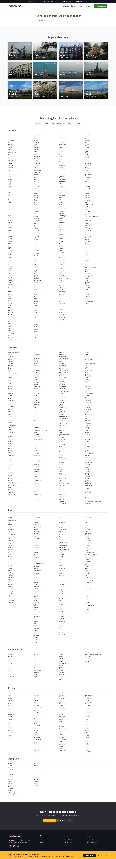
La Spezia (36, 287)
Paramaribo (88, 354)
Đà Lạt (86, 598)
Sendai (35, 632)
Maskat (35, 662)
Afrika (69, 123)
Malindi (35, 728)
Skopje (61, 192)
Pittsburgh (88, 452)
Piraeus (35, 206)
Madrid (87, 193)
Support (81, 6)
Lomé (86, 721)
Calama (36, 360)
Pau (9, 323)
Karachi (61, 591)
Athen (35, 177)
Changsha (10, 549)
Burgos (87, 153)
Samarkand (88, 588)
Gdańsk (61, 238)
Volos (35, 223)
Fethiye (61, 670)
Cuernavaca (62, 377)
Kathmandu (62, 583)
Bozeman (87, 379)
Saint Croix (88, 503)
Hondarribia (88, 177)
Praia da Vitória (63, 277)
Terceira (61, 280)
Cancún (61, 361)
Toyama (36, 641)
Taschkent (88, 589)
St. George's (11, 406)
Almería (87, 144)
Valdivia (35, 377)
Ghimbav (61, 296)
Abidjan (10, 737)
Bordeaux (10, 272)
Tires (60, 282)
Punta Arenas (37, 372)
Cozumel (61, 375)
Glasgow (87, 285)
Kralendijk (10, 416)
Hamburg (36, 149)
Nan (86, 556)
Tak (86, 575)
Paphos (10, 209)
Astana (61, 519)
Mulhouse (10, 314)
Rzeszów (61, 252)
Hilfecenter (90, 839)
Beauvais (10, 266)
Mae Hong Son (89, 549)
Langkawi (61, 552)
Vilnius (61, 138)
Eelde (60, 178)
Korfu (35, 181)
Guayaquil (36, 446)
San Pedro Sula (37, 484)
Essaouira (61, 698)
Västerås (87, 245)
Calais (9, 275)
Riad (35, 678)
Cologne (36, 140)
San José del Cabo (64, 434)
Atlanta (87, 368)
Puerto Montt (37, 370)
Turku (9, 256)
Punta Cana (37, 436)
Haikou (10, 559)
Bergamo (36, 268)
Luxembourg (62, 144)
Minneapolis (88, 432)
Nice (9, 317)
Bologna (36, 270)
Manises (87, 197)
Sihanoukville (11, 540)
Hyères (9, 296)
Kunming (10, 567)
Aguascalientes (63, 356)
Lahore (61, 593)
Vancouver (10, 489)
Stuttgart (36, 165)
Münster (36, 160)
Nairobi (35, 732)
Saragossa (88, 230)
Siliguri (35, 561)
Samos (35, 213)
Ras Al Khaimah (89, 660)
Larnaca (10, 208)
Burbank (87, 381)
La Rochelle (11, 298)
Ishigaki (35, 604)
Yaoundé (10, 732)
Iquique (35, 368)
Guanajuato (62, 384)
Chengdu (10, 551)
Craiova (61, 294)
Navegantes (11, 454)
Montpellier (11, 312)
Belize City (10, 400)
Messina (36, 292)
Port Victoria (62, 750)
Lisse (60, 183)
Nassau (10, 390)
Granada (87, 176)
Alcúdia (87, 138)
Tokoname (36, 637)
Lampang (87, 545)
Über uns (73, 6)
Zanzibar (87, 716)
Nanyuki (36, 734)
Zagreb (10, 202)
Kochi (35, 543)
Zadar (9, 201)
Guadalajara (62, 383)
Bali (34, 575)
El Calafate (10, 365)
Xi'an (9, 582)
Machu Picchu (62, 475)
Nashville (87, 434)
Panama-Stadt (63, 459)
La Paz (9, 411)
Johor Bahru (62, 544)
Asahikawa (36, 595)
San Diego (87, 464)
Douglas (36, 255)
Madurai (36, 550)
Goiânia (10, 443)
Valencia (87, 223)
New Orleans (88, 437)
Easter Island (37, 367)
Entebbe (87, 737)
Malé (60, 565)
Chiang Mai (88, 531)
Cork (35, 245)
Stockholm (88, 241)
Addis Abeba (37, 712)
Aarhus (9, 224)
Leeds (86, 289)
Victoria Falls (88, 752)
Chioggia (36, 277)
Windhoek (62, 716)
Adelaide (10, 765)
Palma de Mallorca (89, 204)
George (87, 700)
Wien (9, 149)
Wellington (36, 785)
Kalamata (36, 186)
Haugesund (62, 209)
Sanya (9, 572)
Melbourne (10, 786)
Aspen (86, 367)
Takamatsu (36, 635)
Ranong (87, 566)
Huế (86, 607)
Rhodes (36, 211)
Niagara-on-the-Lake (13, 482)
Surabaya (36, 586)
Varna (9, 186)
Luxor (35, 702)
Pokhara (61, 584)
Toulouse (10, 337)
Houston (87, 407)
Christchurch (37, 780)
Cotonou (10, 705)
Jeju (60, 627)
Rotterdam (62, 186)
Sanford (87, 469)
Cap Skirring (62, 739)
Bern (86, 252)
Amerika (46, 123)
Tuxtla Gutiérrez (63, 444)
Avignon (10, 264)
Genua (35, 285)
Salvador (10, 462)
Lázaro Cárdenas (63, 397)
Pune (35, 559)
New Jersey (88, 436)
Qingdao (10, 570)
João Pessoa (11, 446)
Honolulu (87, 406)
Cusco (61, 473)
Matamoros (62, 400)
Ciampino (36, 278)
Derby (86, 280)
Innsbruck (10, 144)
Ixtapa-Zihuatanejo (64, 391)
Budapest (36, 230)
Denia (86, 160)
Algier (9, 695)
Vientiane (61, 531)
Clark (60, 602)
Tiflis (9, 597)
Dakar (60, 741)
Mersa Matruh (37, 705)
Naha (35, 623)
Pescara (36, 307)
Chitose (36, 596)
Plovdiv (10, 183)
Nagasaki (36, 619)
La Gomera (88, 184)
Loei (86, 547)
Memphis (87, 429)
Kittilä (9, 247)
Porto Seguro (11, 457)
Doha (35, 667)
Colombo (62, 634)
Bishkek (61, 524)
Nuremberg (37, 161)
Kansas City (88, 414)
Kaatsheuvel (62, 181)
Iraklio (35, 184)
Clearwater (88, 388)
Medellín (36, 395)
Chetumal (62, 363)
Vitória (9, 469)
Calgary (10, 475)
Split (9, 197)
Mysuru (35, 556)
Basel (86, 250)
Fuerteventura (89, 165)
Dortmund (36, 142)
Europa (38, 123)
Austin (86, 372)
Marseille (10, 309)
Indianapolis (88, 409)
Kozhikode (36, 547)
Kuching (61, 551)
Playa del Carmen (63, 418)
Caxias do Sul (11, 432)
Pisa (35, 308)
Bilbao (87, 151)
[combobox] (58, 20)
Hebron (87, 404)
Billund (9, 225)
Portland (87, 455)
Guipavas (10, 294)
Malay (60, 609)
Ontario (87, 444)
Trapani (35, 317)
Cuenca (36, 445)
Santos (10, 464)
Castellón (87, 154)
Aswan (35, 697)
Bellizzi (35, 266)
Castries (61, 491)
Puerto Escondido (64, 421)
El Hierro (87, 161)
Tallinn (9, 233)
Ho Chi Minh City (89, 605)
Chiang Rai (88, 533)
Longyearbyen (63, 217)
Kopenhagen (11, 227)
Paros (35, 202)
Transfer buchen (49, 820)
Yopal (35, 407)
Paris (9, 321)
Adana (61, 656)
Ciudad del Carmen (64, 368)
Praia (9, 723)
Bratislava (62, 314)
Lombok (36, 584)
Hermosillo (62, 388)
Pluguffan (10, 328)
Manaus (10, 450)
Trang (86, 577)
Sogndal (61, 224)
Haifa (9, 662)
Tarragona (88, 220)
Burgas (10, 181)
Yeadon (87, 303)
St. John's (10, 356)
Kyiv (86, 262)
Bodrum (61, 661)
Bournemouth (89, 275)
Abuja (60, 721)
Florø (60, 204)
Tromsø (61, 229)
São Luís (10, 466)
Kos (35, 191)
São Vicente (11, 727)
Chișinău (61, 156)
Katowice (61, 240)
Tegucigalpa (37, 485)
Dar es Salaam (88, 712)
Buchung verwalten (92, 842)
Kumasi (35, 720)
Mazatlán (61, 402)
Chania (35, 179)
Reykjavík (36, 239)
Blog (41, 842)
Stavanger (62, 225)
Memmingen (37, 156)
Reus (86, 209)
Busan (61, 623)
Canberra (10, 774)
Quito (35, 450)
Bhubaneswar (37, 526)
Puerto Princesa (63, 613)
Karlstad (87, 237)
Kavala (35, 188)
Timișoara (62, 303)
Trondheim (62, 231)
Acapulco (61, 354)
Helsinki (10, 245)
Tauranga (36, 783)
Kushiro (36, 614)
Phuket (87, 565)
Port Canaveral (89, 453)
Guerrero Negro (63, 386)
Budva (61, 167)
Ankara (61, 658)
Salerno (36, 315)
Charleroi (10, 165)
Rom (35, 314)
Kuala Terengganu (64, 549)
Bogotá (36, 388)
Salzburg (10, 147)
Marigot (61, 496)
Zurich (86, 255)
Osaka (35, 630)
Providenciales (89, 360)
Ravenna (36, 310)
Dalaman (61, 667)
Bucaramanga (37, 390)
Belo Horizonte (12, 425)
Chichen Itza (62, 365)
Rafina (35, 209)
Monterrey (62, 411)
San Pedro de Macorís (39, 437)
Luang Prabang (63, 529)
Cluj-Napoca (62, 291)
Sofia (9, 185)
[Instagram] (10, 846)
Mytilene (36, 199)
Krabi (86, 542)
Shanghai (10, 574)
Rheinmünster (37, 163)
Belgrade (61, 309)
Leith (86, 291)
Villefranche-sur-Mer (13, 340)
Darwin (9, 776)
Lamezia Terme (37, 289)
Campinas (10, 431)
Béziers (10, 268)
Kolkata (36, 545)
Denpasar (36, 579)
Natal (9, 452)
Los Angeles (88, 425)
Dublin (35, 246)
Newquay (87, 299)
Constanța (62, 293)
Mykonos (36, 197)
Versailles (10, 339)
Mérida (61, 404)
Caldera (36, 361)
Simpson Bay (62, 503)
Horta (60, 268)
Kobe (35, 609)
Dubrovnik (10, 194)
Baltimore (87, 374)
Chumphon (88, 535)
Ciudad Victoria (63, 372)
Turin (35, 323)
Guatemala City (38, 471)
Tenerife (87, 222)
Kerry (35, 248)
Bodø (60, 202)
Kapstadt (87, 697)
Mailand (36, 294)
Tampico (61, 437)
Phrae (86, 563)
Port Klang (62, 558)
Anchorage (88, 365)
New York (87, 439)
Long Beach (88, 423)
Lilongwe (36, 744)
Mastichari (36, 195)
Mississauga (11, 478)
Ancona (36, 262)
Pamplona (87, 206)
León (86, 190)
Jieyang (10, 565)
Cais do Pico (62, 263)
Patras (35, 204)
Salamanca (88, 211)
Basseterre (62, 485)
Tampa (87, 482)
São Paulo (10, 468)
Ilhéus (9, 445)
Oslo (60, 220)
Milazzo (35, 296)
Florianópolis (11, 438)
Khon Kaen (88, 540)
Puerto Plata (37, 434)
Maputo (61, 711)
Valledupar (36, 404)
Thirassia (36, 222)
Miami (86, 430)
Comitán (61, 374)
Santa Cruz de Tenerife (91, 213)
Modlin (61, 247)
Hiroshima (36, 602)
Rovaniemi (10, 250)
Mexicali (61, 406)
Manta (35, 448)
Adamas (36, 174)
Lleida (86, 191)
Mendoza (10, 368)
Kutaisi (9, 595)
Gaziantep (62, 672)
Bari (35, 264)
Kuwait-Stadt (11, 676)
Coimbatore (37, 531)
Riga (35, 337)
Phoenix (87, 450)
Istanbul (61, 676)
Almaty (61, 517)
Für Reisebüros (68, 845)
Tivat (60, 170)
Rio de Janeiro (11, 461)
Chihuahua (62, 367)
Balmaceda (37, 358)
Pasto (35, 397)
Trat (86, 579)
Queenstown (37, 781)
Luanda (10, 700)
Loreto (61, 398)
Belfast (87, 271)
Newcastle (88, 298)
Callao (61, 471)
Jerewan (10, 517)
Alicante (87, 142)
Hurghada (36, 700)
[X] (17, 846)
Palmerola (36, 478)
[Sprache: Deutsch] (88, 6)
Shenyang (10, 575)
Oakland (87, 443)
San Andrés (36, 400)
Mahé (60, 748)
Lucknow (36, 549)
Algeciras (87, 140)
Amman (10, 669)
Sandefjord (62, 222)
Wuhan (9, 581)
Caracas (87, 498)
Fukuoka (36, 598)
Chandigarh (37, 527)
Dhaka (9, 531)
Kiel (34, 153)
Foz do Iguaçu (11, 441)
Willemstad (36, 427)
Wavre (9, 170)
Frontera (61, 381)
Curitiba (10, 436)
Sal (8, 725)
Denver (87, 395)
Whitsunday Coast (13, 794)
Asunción (61, 464)
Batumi (10, 593)
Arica (35, 356)
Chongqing (11, 552)
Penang (61, 556)
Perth (9, 790)
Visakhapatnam (38, 570)
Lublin (60, 245)
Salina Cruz (62, 430)
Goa (35, 536)
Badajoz (87, 147)
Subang (61, 559)
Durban (87, 698)
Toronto (10, 487)
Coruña (87, 158)
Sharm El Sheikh (38, 707)
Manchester (88, 296)
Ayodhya (36, 522)
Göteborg (88, 236)
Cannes (10, 277)
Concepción (37, 363)
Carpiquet (10, 280)
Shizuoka (36, 634)
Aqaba (9, 670)
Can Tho (87, 596)
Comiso (36, 282)
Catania (36, 275)
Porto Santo (62, 275)
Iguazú (9, 367)
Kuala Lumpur (62, 547)
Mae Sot (87, 550)
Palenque (61, 414)
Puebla (61, 420)
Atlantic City (88, 370)
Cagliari (36, 273)
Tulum (61, 443)
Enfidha (87, 728)
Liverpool (87, 292)
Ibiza (86, 181)
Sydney (10, 792)
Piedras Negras (63, 416)
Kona (86, 418)
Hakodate (36, 600)
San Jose (87, 467)
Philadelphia (88, 448)
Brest (9, 273)
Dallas (86, 391)
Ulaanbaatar (62, 570)
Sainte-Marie (62, 728)
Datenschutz (85, 855)
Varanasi (36, 568)
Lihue (86, 422)
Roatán (35, 482)
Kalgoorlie (10, 783)
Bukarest (61, 289)
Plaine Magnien (37, 750)
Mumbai (36, 554)
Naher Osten (61, 123)
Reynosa (61, 429)
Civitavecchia (37, 280)
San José (36, 414)
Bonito (10, 427)
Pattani (87, 559)
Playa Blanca (88, 207)
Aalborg (10, 222)
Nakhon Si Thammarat (91, 554)
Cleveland (87, 390)
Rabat (61, 704)
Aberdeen (87, 269)
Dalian (9, 554)
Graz (9, 142)
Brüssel (10, 163)
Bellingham (88, 376)
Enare (9, 243)
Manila (61, 611)
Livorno (36, 291)
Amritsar (36, 519)
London (87, 294)
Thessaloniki (37, 220)
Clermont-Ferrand (13, 286)
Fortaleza (10, 439)
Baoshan (10, 545)
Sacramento (88, 460)
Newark (87, 441)
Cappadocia (62, 663)
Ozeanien (77, 123)
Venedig (36, 324)
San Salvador (37, 455)
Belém (9, 424)
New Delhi (36, 558)
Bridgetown (11, 395)
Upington (87, 705)
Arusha (87, 711)
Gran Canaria (88, 174)
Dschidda (36, 674)
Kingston (36, 493)
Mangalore (36, 552)
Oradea (61, 300)
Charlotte (87, 384)
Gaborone (10, 711)
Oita (35, 627)
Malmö (87, 239)
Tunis (86, 732)
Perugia (36, 305)
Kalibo (61, 606)
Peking (9, 547)
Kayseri (61, 679)
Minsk (9, 154)
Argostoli (36, 176)
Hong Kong (11, 602)
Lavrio (35, 193)
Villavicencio (37, 406)
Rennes (10, 332)
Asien (52, 123)
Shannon (36, 250)
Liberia (35, 413)
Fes (60, 700)
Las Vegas (87, 420)
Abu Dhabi (87, 656)
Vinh (86, 612)
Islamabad (62, 590)
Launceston (11, 785)
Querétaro (62, 427)
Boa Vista (10, 721)
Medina (35, 676)
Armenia (36, 384)
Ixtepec (61, 393)
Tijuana (61, 441)
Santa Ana (87, 471)
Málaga (87, 195)
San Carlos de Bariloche (14, 374)
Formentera (88, 163)
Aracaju (10, 422)
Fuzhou (10, 556)
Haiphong (87, 602)
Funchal (61, 266)
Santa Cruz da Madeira (65, 279)
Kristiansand (62, 213)
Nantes (10, 316)
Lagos (61, 723)
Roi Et (86, 568)
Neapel (35, 298)
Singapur (61, 618)
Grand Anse (62, 746)
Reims (9, 330)
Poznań (61, 248)
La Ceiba (36, 477)
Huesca (87, 179)
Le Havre (10, 300)
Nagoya (36, 621)
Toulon (10, 335)
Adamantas (37, 172)
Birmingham (88, 273)
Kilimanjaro (88, 714)
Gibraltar (87, 169)
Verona (35, 326)
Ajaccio (10, 263)
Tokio (35, 639)
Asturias (87, 146)
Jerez (86, 183)
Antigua (10, 354)
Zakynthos (36, 225)
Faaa (35, 771)
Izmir (60, 677)
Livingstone (88, 743)
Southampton (89, 301)
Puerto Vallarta (63, 425)
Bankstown (11, 769)
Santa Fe (87, 473)
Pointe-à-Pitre (37, 466)
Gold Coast (11, 779)
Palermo (36, 301)
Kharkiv (87, 261)
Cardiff (87, 278)
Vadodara (36, 566)
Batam (35, 577)
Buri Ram (87, 529)
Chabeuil (10, 282)
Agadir (61, 695)
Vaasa (9, 257)
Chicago (87, 386)
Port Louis (36, 752)
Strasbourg (11, 333)
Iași (60, 298)
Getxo (87, 167)
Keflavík (36, 238)
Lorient (10, 305)
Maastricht (62, 185)
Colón (61, 457)
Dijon (9, 289)
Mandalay (61, 575)
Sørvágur (10, 238)
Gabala (10, 524)
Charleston (88, 383)
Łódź (60, 243)
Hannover (36, 151)
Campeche (62, 360)
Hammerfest (62, 208)
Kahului (87, 413)
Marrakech (62, 702)
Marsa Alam (36, 704)
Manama (10, 656)
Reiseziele (66, 6)
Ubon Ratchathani (90, 581)
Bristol (87, 276)
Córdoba (87, 156)
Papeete (36, 772)
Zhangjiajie (10, 588)
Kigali (60, 734)
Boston (87, 377)
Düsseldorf (36, 146)
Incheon (61, 625)
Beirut (35, 656)
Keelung (87, 519)
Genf (86, 253)
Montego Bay (37, 494)
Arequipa (61, 469)
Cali (35, 391)
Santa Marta (37, 402)
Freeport (10, 388)
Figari (9, 291)
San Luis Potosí (63, 436)
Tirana (9, 137)
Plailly (9, 326)
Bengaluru (36, 524)
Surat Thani (88, 573)
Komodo (36, 582)
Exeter (86, 284)
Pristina (35, 331)
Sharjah (87, 661)
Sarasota (87, 476)
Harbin (9, 563)
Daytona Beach (89, 393)
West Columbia (89, 485)
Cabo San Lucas (63, 358)
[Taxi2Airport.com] (16, 6)
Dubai (86, 658)
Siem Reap (10, 538)
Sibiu (60, 301)
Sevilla (86, 218)
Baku (9, 522)
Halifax (9, 477)
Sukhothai (88, 572)
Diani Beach (37, 725)
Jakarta (35, 581)
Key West (87, 416)
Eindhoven (62, 179)
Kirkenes (61, 211)
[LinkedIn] (14, 846)
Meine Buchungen (101, 6)
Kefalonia (36, 190)
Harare (87, 750)
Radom (61, 250)
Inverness (87, 287)
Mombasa (36, 730)
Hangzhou (10, 561)
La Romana (36, 432)
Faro (60, 264)
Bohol (61, 599)
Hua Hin (87, 538)
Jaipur (35, 540)
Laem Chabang (89, 543)
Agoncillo (87, 137)
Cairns (9, 772)
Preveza (36, 207)
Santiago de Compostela (92, 216)
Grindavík (36, 236)
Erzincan (61, 669)
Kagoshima (37, 607)
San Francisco (88, 466)
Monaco (61, 162)
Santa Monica (88, 475)
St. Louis (87, 480)
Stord (60, 227)
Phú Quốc (87, 609)
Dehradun (36, 535)
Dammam (36, 672)
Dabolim (36, 533)
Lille (9, 302)
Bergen (61, 201)
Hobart (10, 781)
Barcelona (88, 149)
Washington (88, 483)
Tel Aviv (10, 663)
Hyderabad (36, 538)
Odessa (87, 264)
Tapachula (62, 439)
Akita (35, 593)
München (36, 158)
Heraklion (36, 183)
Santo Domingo (38, 439)
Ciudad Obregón (63, 370)
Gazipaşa (61, 674)
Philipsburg (62, 501)
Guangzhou (11, 558)
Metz (9, 310)
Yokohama (36, 642)
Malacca (61, 554)
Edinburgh (87, 282)
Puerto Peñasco (63, 423)
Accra (35, 718)
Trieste (35, 321)
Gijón (86, 170)
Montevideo (88, 492)
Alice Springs (11, 767)
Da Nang (87, 600)
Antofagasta (37, 354)
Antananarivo (37, 739)
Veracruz (61, 446)
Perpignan (10, 325)
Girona (87, 172)
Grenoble (10, 293)
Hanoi (86, 604)
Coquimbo (36, 365)
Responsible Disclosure (101, 855)
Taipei (86, 522)
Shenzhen (10, 577)
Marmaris (61, 681)
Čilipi (9, 192)
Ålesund (61, 197)
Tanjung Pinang (37, 588)
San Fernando (11, 375)
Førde (61, 206)
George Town (11, 494)
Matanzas (36, 422)
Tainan (87, 520)
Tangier (61, 705)
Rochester (88, 457)
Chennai (36, 529)
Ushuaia (10, 377)
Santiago (36, 375)
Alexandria (36, 695)
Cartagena (36, 393)
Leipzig (35, 154)
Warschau (62, 255)
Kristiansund (62, 215)
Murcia (87, 202)
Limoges (10, 303)
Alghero (36, 261)
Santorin (36, 214)
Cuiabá (10, 434)
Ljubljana (61, 319)
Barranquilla (37, 386)
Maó (86, 199)
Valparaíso (36, 379)
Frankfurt (36, 147)
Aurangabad (37, 520)
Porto (61, 273)
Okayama (36, 628)
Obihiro (36, 625)
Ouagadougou (12, 716)
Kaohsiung (88, 517)
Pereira (35, 398)
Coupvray (10, 287)
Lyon (9, 307)
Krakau (61, 241)
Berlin (35, 137)
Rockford (87, 459)
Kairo (35, 698)
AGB (92, 855)
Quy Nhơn (87, 611)
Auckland (36, 778)
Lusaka (87, 744)
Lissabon (61, 270)
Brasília (10, 429)
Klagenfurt (10, 146)
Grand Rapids (88, 402)
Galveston (88, 400)
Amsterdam (62, 176)
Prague (10, 217)
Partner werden (68, 839)
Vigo (86, 227)
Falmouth (36, 491)
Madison (87, 427)
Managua (61, 451)
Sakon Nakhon (89, 570)
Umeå (86, 243)
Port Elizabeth (88, 704)
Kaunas (61, 137)
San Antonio (37, 374)
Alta (60, 199)
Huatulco (61, 390)
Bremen (36, 138)
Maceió (10, 448)
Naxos (35, 200)
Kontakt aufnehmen (65, 820)
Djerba (87, 727)
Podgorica (62, 169)
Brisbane (10, 771)
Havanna (36, 420)
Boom (9, 162)
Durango (61, 379)
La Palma (87, 186)
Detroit (87, 397)
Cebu (60, 600)
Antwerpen (11, 160)
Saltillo (61, 432)
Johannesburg (89, 702)
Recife (9, 459)
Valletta (61, 151)
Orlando (87, 446)
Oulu (9, 249)
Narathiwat (88, 558)
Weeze (35, 167)
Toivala (10, 254)
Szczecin (61, 254)
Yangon (61, 577)
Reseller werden (68, 842)
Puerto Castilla (37, 480)
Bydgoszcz (62, 236)
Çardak (61, 665)
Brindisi (35, 271)
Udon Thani (88, 582)
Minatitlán (61, 409)
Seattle (87, 478)
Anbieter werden (68, 847)
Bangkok (87, 527)
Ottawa (10, 484)
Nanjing (10, 568)
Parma (35, 303)
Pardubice (10, 215)
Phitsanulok (88, 561)
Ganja (9, 526)
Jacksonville (88, 411)
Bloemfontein (89, 695)
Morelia (61, 413)
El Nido (61, 604)
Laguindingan (62, 607)
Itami (35, 605)
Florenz (35, 284)
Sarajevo (10, 176)
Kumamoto (37, 612)
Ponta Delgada (63, 271)
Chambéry (10, 284)
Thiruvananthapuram (39, 563)
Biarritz (10, 270)
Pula (9, 195)
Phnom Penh (11, 536)
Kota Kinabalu (63, 545)
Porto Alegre (11, 455)
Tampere (10, 252)
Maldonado (88, 490)
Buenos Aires (11, 361)
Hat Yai (87, 536)
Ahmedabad (37, 517)
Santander (88, 214)
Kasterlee (10, 167)
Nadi (35, 765)
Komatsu (36, 611)
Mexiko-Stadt (63, 407)
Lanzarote (87, 188)
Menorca (87, 200)
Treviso (35, 319)
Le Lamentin (37, 500)
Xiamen (10, 584)
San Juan (61, 480)
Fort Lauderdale (89, 399)
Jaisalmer (36, 542)
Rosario (10, 370)
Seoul (60, 629)
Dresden (36, 144)
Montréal (10, 480)
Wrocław (61, 257)
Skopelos (36, 218)
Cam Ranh (87, 595)
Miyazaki (36, 618)
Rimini (35, 312)
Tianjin (9, 579)
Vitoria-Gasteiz (89, 229)
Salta (9, 372)
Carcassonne (11, 279)
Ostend (10, 169)
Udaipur (36, 565)
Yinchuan (10, 586)
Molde (61, 218)
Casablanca (62, 697)
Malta (60, 149)
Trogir (9, 199)
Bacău (61, 287)
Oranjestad (11, 383)
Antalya (61, 660)
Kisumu (35, 727)
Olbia (35, 300)
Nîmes (9, 319)
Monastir (87, 730)
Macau (61, 536)
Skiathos (36, 216)
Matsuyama (37, 616)
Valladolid (87, 225)
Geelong (10, 778)
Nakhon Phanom (89, 552)
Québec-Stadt (12, 485)
